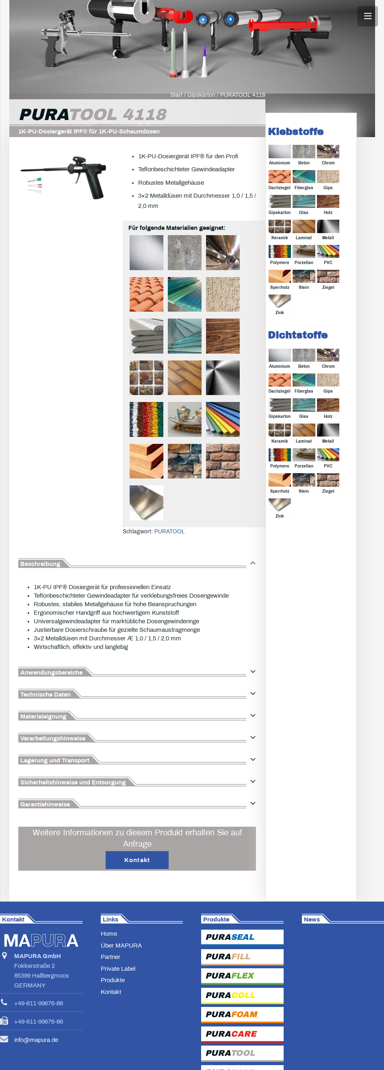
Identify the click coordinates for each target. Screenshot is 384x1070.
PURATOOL (169, 552)
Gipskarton (201, 115)
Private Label (118, 989)
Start (176, 115)
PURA (229, 957)
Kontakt (111, 1012)
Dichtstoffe (298, 355)
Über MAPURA (121, 966)
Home (109, 954)
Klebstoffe (295, 152)
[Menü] (368, 16)
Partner (110, 977)
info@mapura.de (36, 1060)
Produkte (113, 1000)
